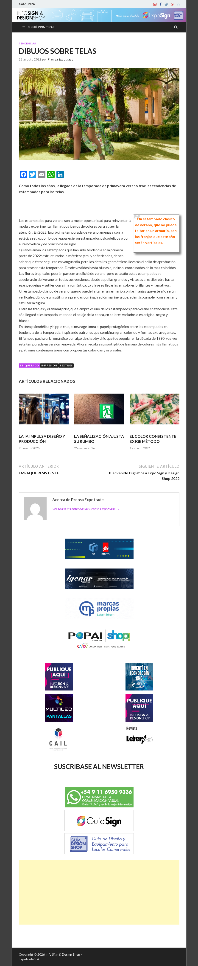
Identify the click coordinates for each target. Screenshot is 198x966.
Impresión (49, 365)
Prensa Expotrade (60, 59)
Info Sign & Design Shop (62, 954)
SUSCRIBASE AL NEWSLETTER (99, 766)
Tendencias (27, 43)
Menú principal (41, 27)
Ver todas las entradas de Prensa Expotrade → (86, 509)
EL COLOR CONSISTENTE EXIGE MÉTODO (153, 439)
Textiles (66, 365)
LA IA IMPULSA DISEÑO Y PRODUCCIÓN (42, 439)
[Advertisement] (99, 892)
